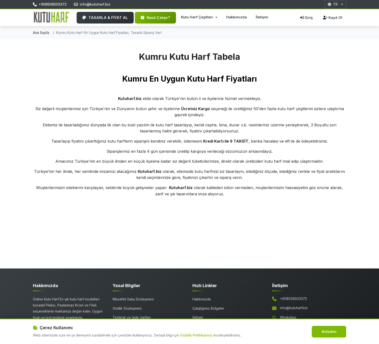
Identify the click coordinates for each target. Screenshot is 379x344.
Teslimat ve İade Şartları (132, 317)
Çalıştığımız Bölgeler (208, 308)
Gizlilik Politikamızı (196, 335)
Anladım (328, 331)
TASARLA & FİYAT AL (105, 17)
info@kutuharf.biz (294, 308)
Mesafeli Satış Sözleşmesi (133, 299)
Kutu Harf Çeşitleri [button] (197, 17)
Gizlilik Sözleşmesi (127, 308)
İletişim (262, 17)
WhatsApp (288, 317)
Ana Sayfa (41, 33)
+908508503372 (293, 299)
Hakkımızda (236, 17)
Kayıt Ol (332, 17)
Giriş (306, 17)
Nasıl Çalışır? (155, 17)
